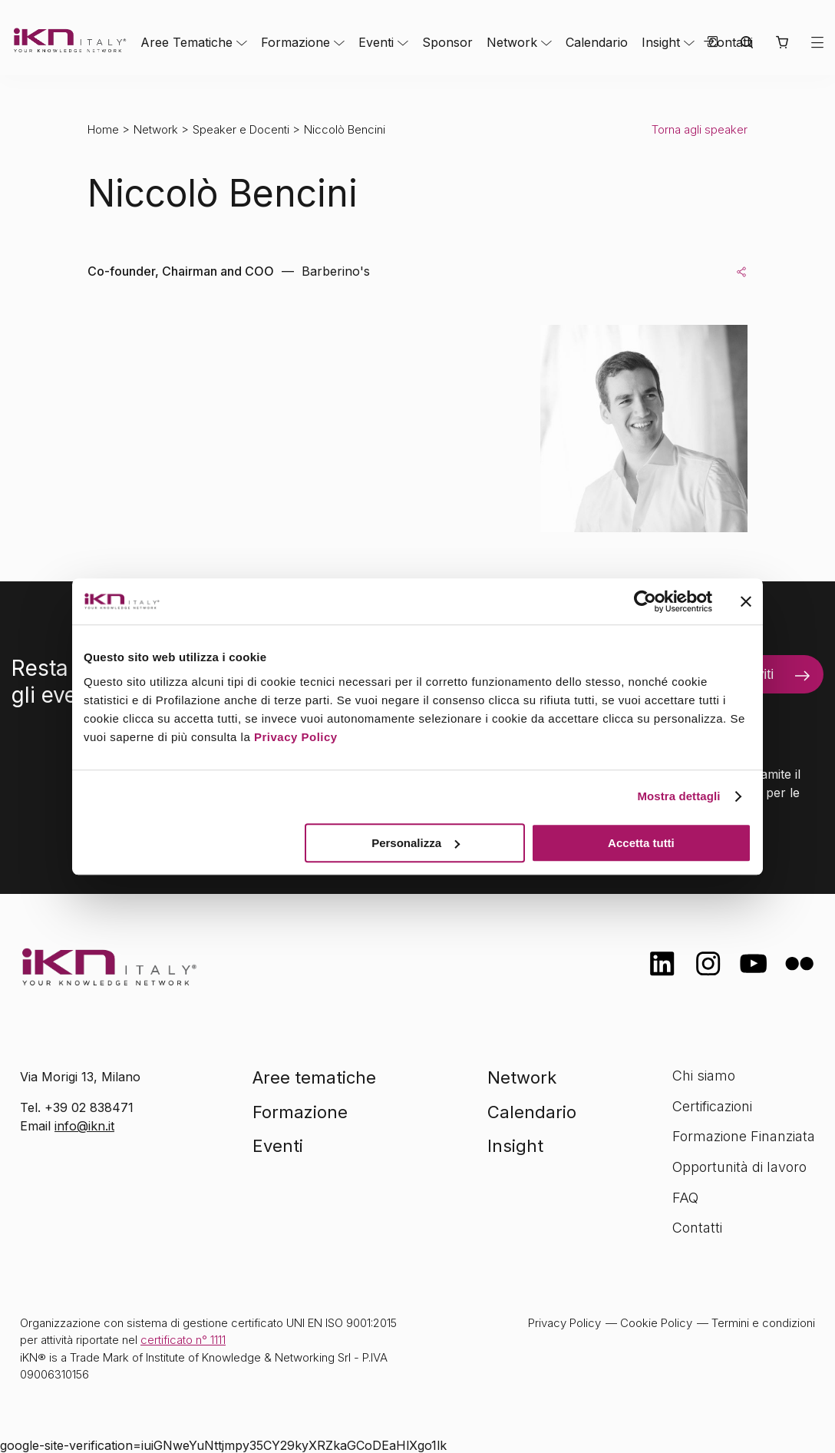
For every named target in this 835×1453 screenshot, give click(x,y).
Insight (661, 42)
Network (512, 42)
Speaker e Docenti (241, 129)
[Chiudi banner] (746, 601)
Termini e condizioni (763, 1323)
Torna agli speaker (700, 129)
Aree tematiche (314, 1077)
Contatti (697, 1228)
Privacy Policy (296, 736)
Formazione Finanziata (743, 1136)
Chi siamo (703, 1075)
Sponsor (447, 42)
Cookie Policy (656, 1323)
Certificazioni (712, 1106)
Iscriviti (752, 674)
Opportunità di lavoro (739, 1167)
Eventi (376, 42)
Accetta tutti (641, 842)
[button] (781, 42)
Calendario (597, 42)
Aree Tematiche (186, 42)
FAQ (685, 1198)
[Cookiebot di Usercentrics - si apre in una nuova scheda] (645, 601)
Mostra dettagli (678, 796)
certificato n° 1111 (183, 1339)
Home (103, 129)
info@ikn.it (84, 1126)
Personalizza (415, 842)
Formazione (295, 42)
